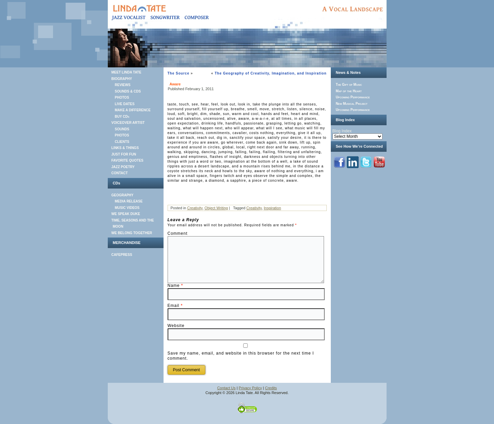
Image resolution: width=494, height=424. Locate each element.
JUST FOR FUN (124, 154)
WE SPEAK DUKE (126, 214)
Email (175, 305)
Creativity (194, 208)
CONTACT (120, 173)
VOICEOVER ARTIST (128, 123)
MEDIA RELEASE (129, 201)
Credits (271, 388)
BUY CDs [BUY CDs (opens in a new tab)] (122, 116)
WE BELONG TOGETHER (132, 233)
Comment (178, 233)
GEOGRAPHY (123, 195)
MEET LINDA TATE (126, 72)
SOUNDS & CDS (128, 91)
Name (175, 285)
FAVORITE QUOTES (127, 160)
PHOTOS (122, 97)
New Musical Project (352, 103)
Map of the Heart (348, 91)
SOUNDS (122, 129)
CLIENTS (122, 142)
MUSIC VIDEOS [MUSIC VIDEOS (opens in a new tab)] (127, 208)
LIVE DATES (125, 104)
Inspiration (272, 208)
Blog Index (342, 131)
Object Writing (216, 208)
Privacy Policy (250, 388)
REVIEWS (123, 85)
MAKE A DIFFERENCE (133, 110)
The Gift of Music (349, 84)
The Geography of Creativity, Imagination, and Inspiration (270, 73)
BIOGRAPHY (122, 79)
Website (176, 325)
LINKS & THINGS (125, 148)
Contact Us (226, 388)
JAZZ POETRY (123, 167)
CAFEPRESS (122, 255)
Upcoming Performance (353, 97)
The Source (178, 73)
